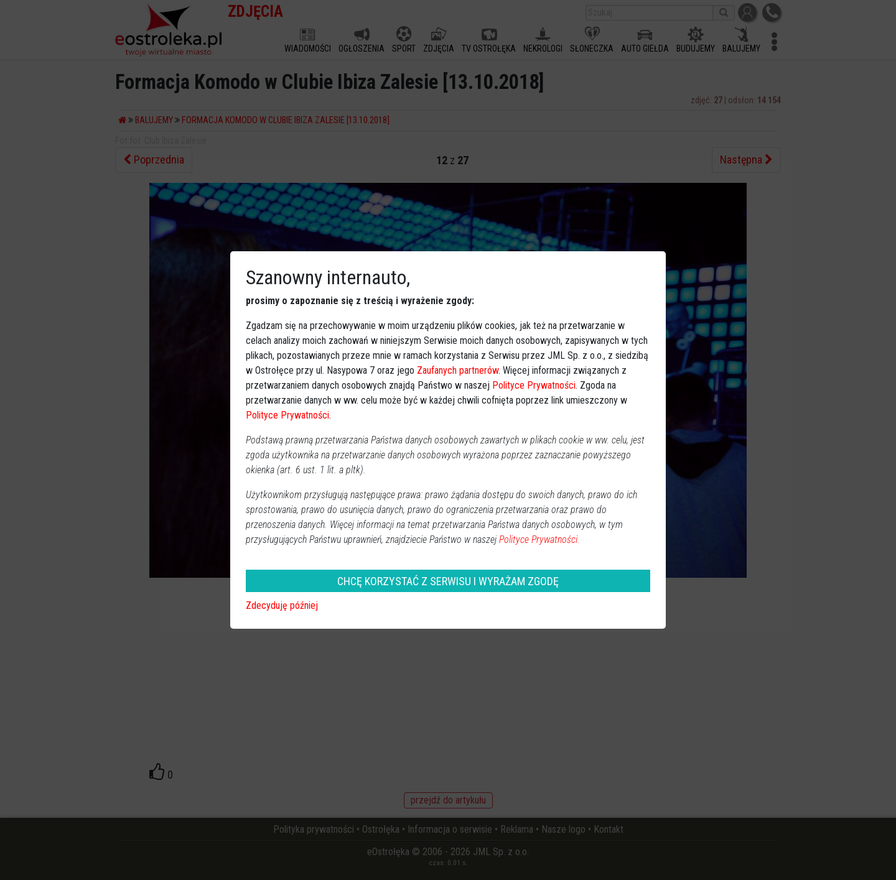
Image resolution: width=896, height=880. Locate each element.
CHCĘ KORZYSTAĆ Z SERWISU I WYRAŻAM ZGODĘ (448, 581)
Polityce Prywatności (534, 385)
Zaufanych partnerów (457, 370)
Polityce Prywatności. (539, 539)
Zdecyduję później (282, 605)
